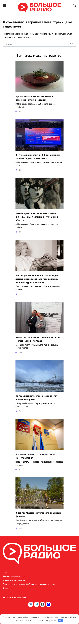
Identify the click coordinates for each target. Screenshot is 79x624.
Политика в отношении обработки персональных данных (29, 584)
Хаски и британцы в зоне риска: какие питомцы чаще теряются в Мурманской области (36, 217)
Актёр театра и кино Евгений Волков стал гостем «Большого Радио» (37, 339)
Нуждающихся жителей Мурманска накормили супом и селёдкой (34, 98)
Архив (5, 588)
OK (60, 620)
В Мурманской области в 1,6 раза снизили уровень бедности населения (37, 156)
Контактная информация (14, 580)
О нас (5, 572)
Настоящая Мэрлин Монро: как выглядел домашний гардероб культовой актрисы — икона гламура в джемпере (38, 279)
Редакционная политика (14, 576)
